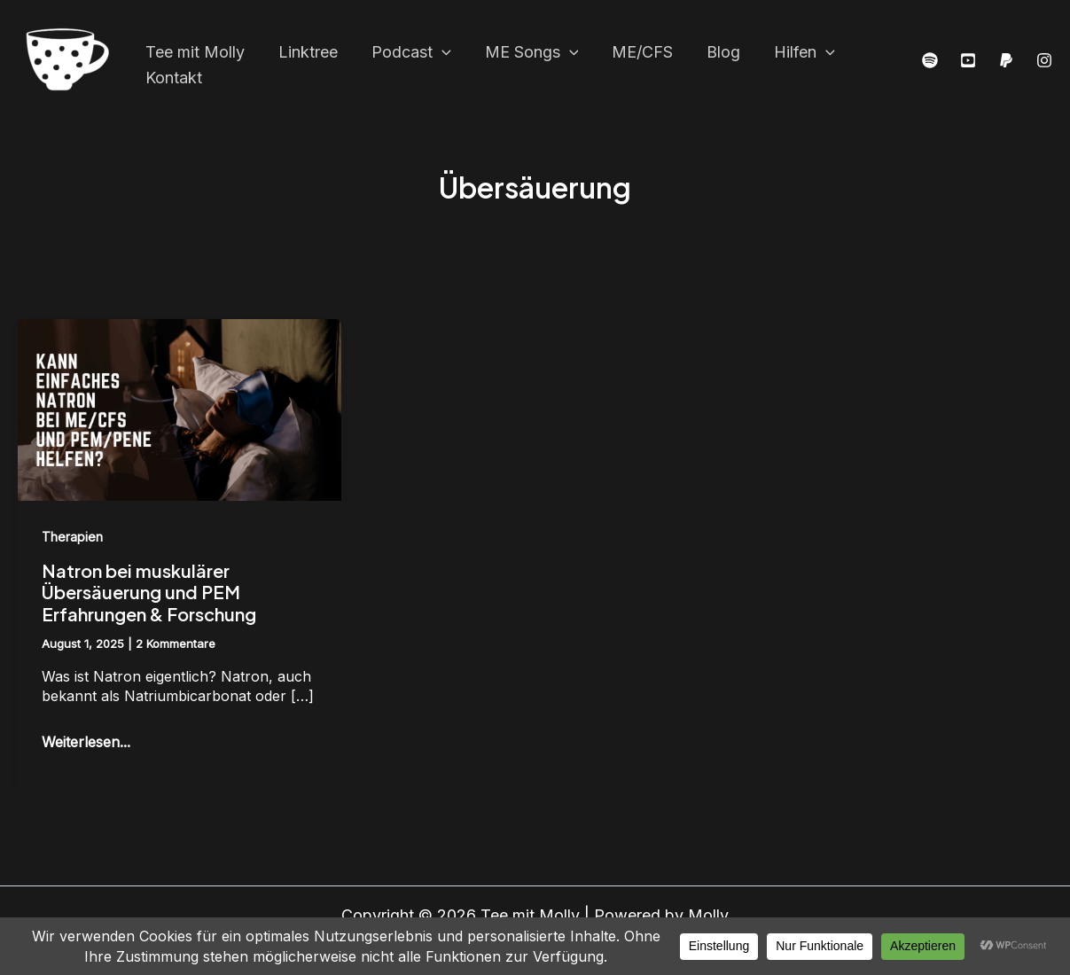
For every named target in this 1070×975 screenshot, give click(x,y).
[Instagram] (1044, 61)
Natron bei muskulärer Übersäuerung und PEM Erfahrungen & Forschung (149, 592)
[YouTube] (968, 61)
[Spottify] (930, 61)
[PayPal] (1006, 61)
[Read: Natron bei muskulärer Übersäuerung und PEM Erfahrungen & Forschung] (179, 408)
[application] (437, 46)
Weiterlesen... (86, 741)
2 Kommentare (175, 643)
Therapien (72, 536)
